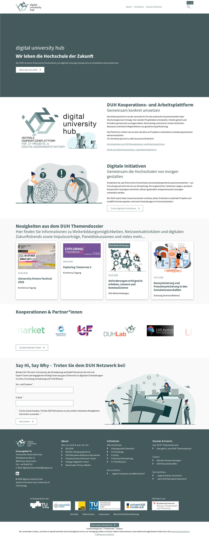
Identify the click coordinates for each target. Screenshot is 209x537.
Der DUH (69, 448)
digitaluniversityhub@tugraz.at (37, 467)
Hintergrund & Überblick (122, 448)
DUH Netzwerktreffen (167, 463)
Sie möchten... (114, 470)
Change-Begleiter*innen (77, 461)
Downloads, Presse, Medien (78, 465)
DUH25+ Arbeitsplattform (77, 451)
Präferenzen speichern (104, 534)
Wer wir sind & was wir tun (75, 445)
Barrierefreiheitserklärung (126, 514)
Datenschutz (88, 514)
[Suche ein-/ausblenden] (188, 6)
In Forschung (117, 451)
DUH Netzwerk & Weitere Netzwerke (82, 455)
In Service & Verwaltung (122, 458)
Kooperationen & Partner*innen (80, 458)
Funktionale (108, 528)
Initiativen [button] (139, 6)
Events (156, 456)
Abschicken (24, 421)
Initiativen (113, 441)
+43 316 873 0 (26, 464)
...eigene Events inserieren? (169, 475)
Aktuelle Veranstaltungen (169, 460)
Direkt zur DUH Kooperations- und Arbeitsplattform (131, 149)
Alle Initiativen (114, 445)
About (65, 441)
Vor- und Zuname (24, 384)
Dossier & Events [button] (154, 6)
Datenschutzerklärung (180, 531)
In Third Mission (118, 461)
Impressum (104, 514)
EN (192, 3)
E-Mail (19, 397)
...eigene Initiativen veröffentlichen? (128, 473)
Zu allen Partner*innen (30, 347)
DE (188, 3)
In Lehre (115, 455)
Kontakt (74, 514)
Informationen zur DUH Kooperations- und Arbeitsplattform (136, 144)
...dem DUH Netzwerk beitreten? (172, 478)
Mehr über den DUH (28, 69)
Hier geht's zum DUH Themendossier (174, 448)
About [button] (129, 6)
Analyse (119, 528)
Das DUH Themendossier (165, 445)
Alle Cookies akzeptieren (101, 525)
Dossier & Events (162, 441)
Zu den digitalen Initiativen (123, 208)
